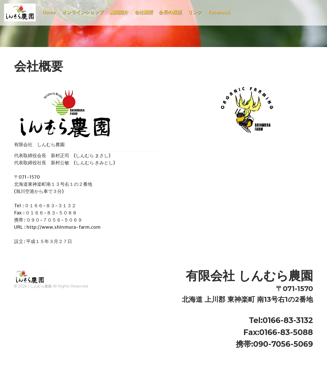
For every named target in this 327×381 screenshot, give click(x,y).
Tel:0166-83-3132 (281, 320)
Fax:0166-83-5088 (278, 332)
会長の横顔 (170, 12)
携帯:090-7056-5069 (274, 344)
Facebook (219, 12)
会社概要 (144, 12)
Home (49, 12)
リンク (195, 12)
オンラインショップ (82, 12)
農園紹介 (119, 12)
